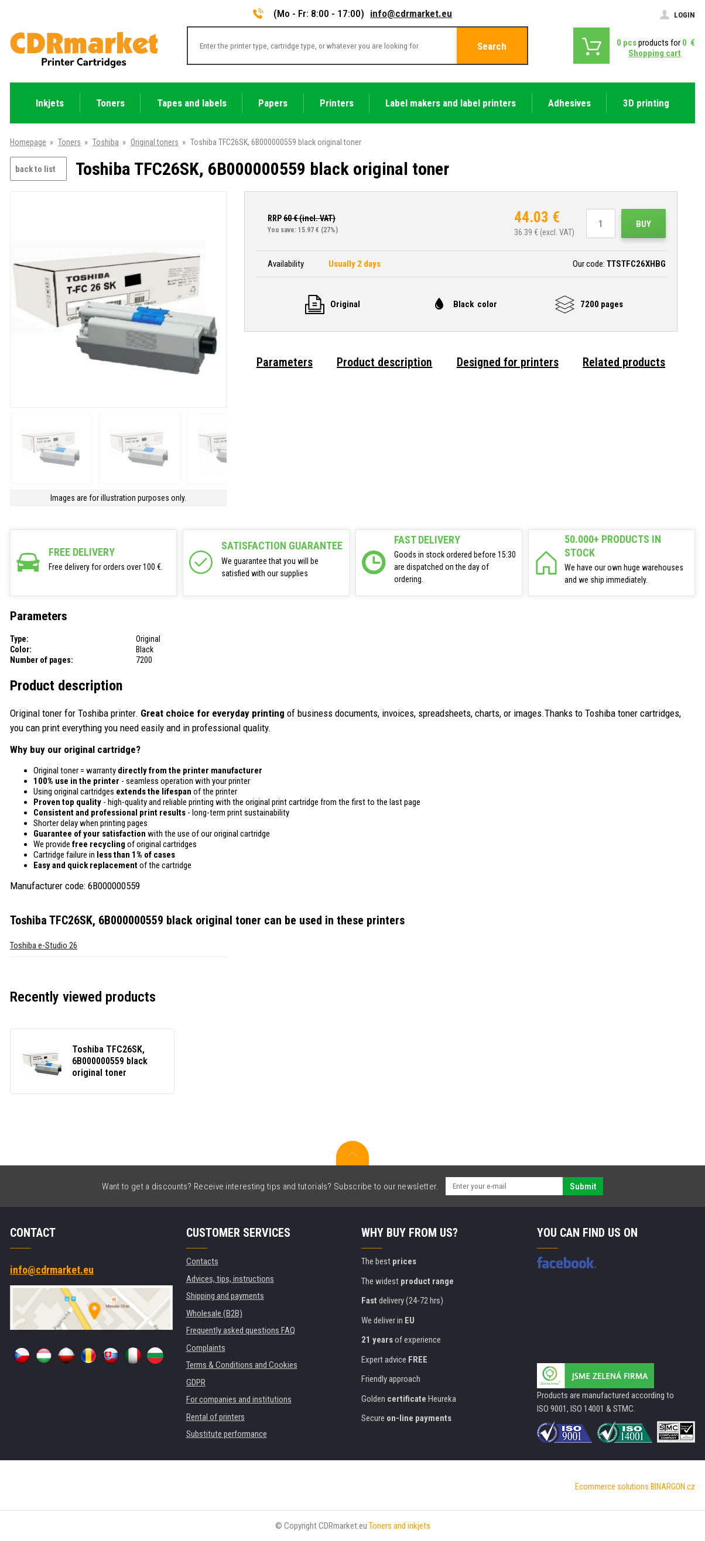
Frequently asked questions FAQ (240, 1330)
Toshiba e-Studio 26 (43, 945)
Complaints (205, 1348)
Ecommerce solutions (612, 1486)
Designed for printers (508, 362)
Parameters (284, 362)
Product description (384, 362)
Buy (643, 224)
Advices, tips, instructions (230, 1279)
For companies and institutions (239, 1399)
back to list (35, 169)
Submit (583, 1186)
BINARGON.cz (673, 1486)
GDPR (196, 1382)
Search (491, 46)
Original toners (155, 142)
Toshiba (106, 142)
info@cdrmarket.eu (411, 13)
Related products (624, 362)
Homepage (28, 142)
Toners (69, 142)
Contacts (202, 1261)
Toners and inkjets (399, 1526)
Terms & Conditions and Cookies (241, 1365)
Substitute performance (226, 1434)
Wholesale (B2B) (214, 1313)
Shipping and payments (225, 1296)
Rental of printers (215, 1417)
